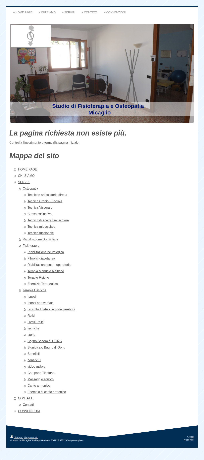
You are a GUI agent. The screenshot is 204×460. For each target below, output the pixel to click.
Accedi (190, 437)
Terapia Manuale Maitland (45, 271)
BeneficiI (33, 353)
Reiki (31, 315)
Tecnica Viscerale (39, 207)
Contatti (28, 404)
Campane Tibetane (40, 373)
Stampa (16, 437)
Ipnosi (31, 296)
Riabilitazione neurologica (45, 252)
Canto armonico (38, 385)
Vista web (189, 440)
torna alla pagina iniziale (61, 142)
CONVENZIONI (29, 411)
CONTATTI (25, 398)
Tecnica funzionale (40, 233)
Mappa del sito (31, 437)
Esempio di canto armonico (46, 392)
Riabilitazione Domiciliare (40, 239)
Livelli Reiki (35, 322)
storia (31, 334)
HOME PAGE (27, 169)
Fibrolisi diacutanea (41, 258)
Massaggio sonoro (40, 379)
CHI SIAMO (26, 175)
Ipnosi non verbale (40, 303)
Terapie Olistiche (34, 290)
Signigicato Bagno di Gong (46, 347)
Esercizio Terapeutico (42, 284)
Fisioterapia (31, 245)
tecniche (33, 328)
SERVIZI (24, 182)
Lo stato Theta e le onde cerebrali (51, 309)
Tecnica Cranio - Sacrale (44, 201)
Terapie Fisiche (38, 277)
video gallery (36, 366)
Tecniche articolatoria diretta (47, 195)
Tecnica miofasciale (41, 226)
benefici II (34, 360)
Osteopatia (30, 188)
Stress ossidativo (39, 214)
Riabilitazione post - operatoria (49, 264)
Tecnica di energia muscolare (48, 220)
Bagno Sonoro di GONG (44, 341)
